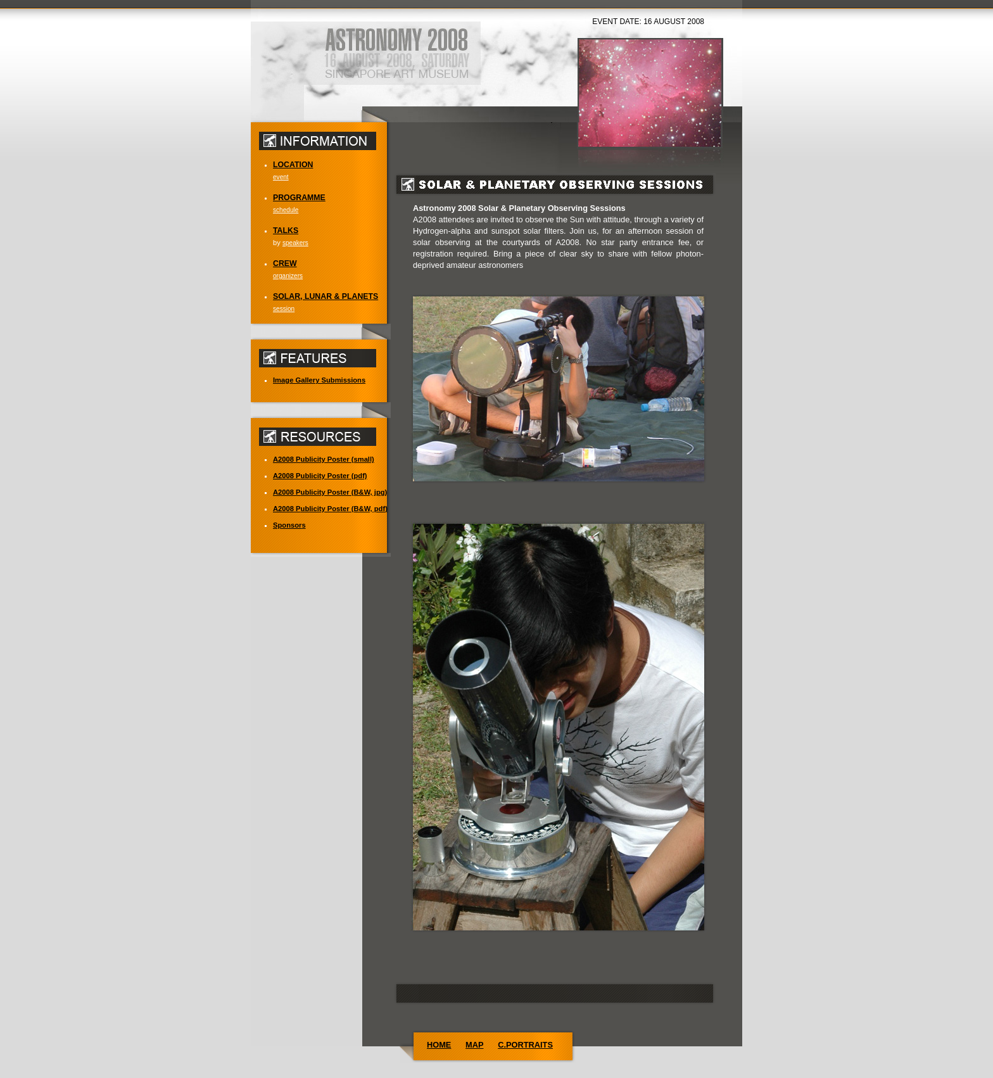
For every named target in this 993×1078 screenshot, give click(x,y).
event (281, 177)
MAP (474, 1044)
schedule (285, 209)
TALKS (285, 230)
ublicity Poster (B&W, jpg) (330, 492)
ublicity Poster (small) (323, 459)
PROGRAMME (299, 197)
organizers (288, 275)
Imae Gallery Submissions (319, 380)
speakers (295, 242)
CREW (285, 263)
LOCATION (293, 164)
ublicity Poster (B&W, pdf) (330, 508)
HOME (439, 1044)
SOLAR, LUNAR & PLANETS (325, 296)
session (283, 308)
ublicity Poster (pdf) (320, 475)
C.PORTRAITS (525, 1044)
